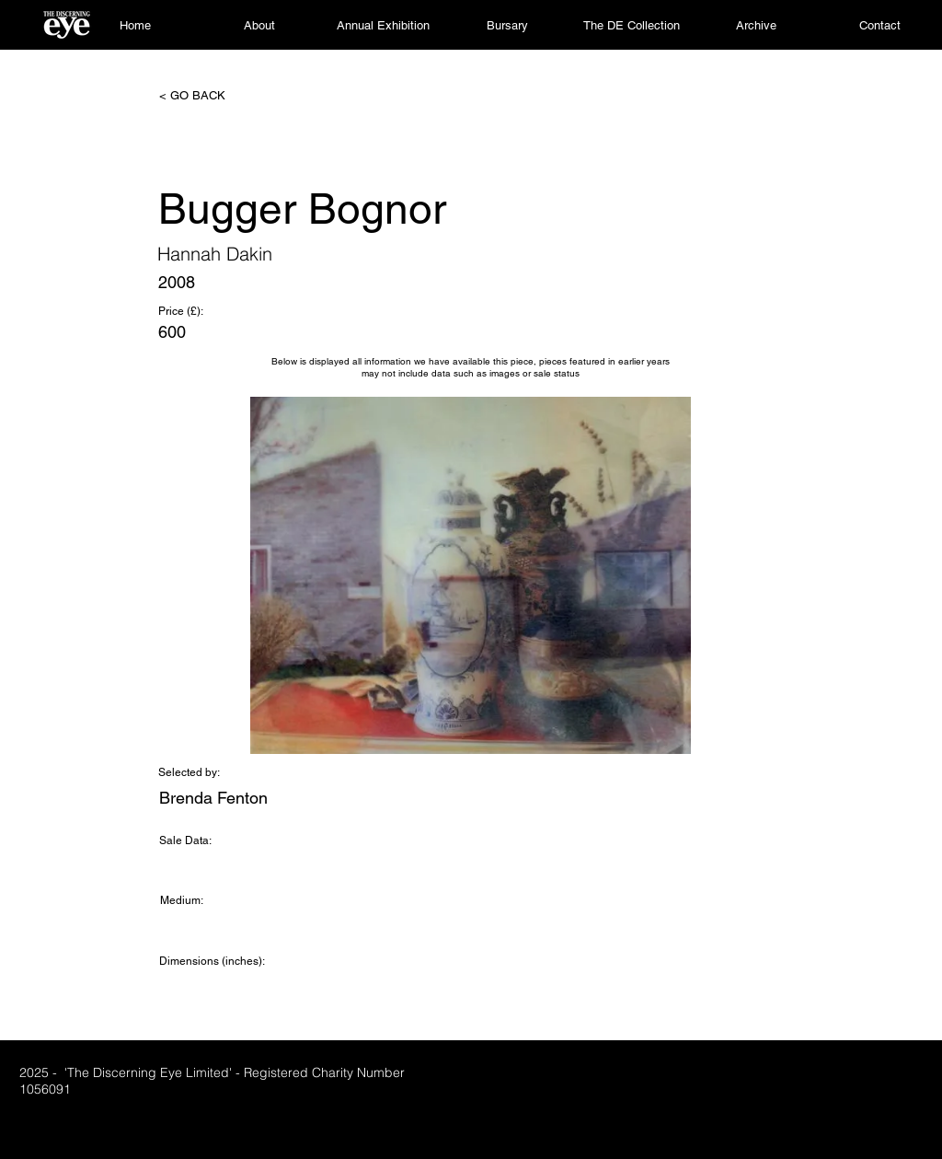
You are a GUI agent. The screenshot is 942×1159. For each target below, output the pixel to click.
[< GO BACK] (220, 95)
